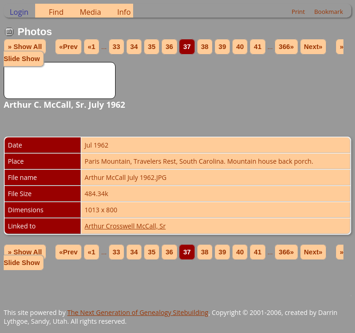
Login (19, 12)
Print (298, 11)
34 (134, 46)
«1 (91, 46)
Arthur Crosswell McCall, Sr (125, 226)
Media (90, 12)
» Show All (25, 46)
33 (116, 46)
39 (222, 46)
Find (56, 12)
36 (169, 46)
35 (151, 46)
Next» (313, 46)
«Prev (68, 46)
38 (204, 46)
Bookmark (328, 11)
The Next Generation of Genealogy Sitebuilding (137, 312)
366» (286, 46)
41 (257, 46)
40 (240, 46)
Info (124, 12)
